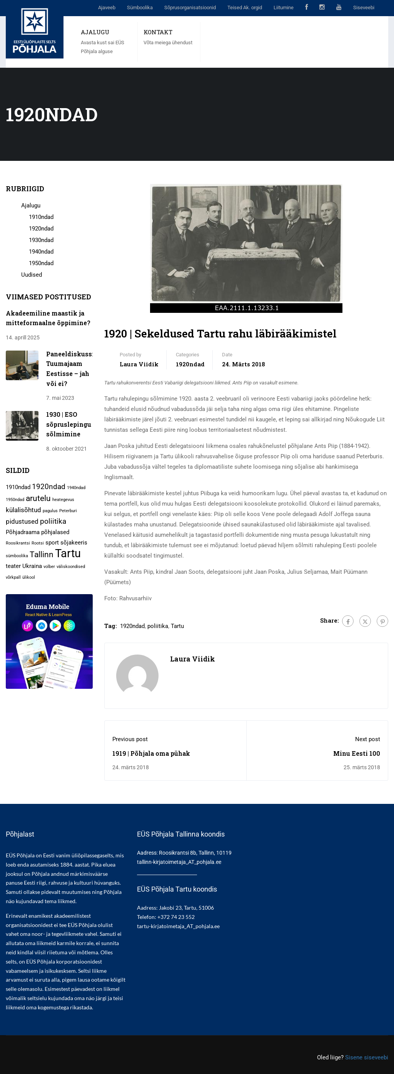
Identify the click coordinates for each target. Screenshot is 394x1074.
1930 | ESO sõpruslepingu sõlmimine (68, 424)
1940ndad (41, 251)
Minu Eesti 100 (356, 753)
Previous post (130, 739)
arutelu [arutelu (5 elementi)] (38, 498)
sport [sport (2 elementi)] (52, 542)
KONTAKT (158, 32)
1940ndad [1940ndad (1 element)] (76, 487)
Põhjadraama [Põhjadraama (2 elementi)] (23, 532)
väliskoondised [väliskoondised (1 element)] (71, 566)
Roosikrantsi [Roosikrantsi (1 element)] (18, 543)
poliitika (157, 626)
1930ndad (41, 240)
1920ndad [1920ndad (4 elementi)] (48, 486)
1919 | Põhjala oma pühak (151, 753)
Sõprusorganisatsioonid (190, 7)
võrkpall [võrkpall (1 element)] (13, 577)
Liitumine (284, 7)
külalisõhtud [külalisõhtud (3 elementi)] (23, 510)
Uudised (31, 274)
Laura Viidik (139, 364)
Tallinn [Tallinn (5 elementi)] (41, 554)
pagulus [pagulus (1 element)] (50, 510)
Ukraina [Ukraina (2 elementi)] (32, 566)
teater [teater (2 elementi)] (13, 566)
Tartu (177, 626)
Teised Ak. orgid (244, 7)
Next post (367, 739)
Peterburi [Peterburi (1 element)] (68, 510)
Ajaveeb (106, 7)
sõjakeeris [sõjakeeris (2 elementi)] (73, 542)
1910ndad (41, 217)
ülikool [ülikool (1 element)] (28, 577)
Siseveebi (363, 7)
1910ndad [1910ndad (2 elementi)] (18, 487)
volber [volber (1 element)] (49, 566)
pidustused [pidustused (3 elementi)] (22, 521)
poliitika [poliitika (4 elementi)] (53, 521)
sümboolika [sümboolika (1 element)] (17, 555)
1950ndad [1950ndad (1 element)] (15, 499)
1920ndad (190, 364)
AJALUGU (95, 32)
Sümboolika (140, 7)
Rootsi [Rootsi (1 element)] (38, 543)
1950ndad (41, 263)
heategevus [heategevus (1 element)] (63, 499)
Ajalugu (30, 205)
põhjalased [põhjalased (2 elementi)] (55, 532)
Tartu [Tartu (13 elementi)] (68, 553)
